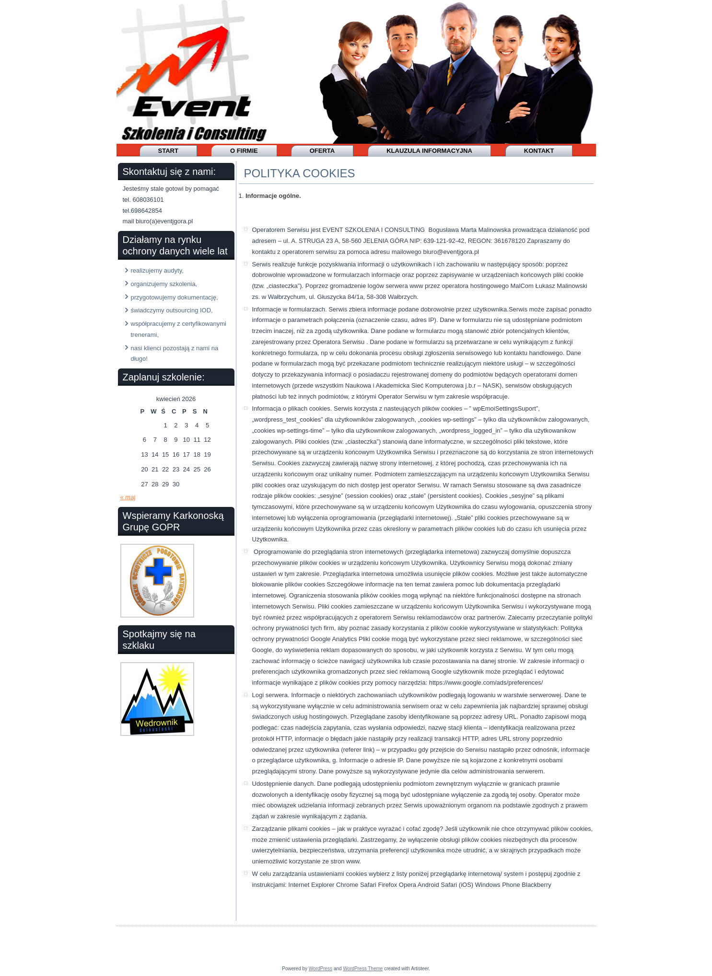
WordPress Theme (363, 968)
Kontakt (539, 150)
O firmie (244, 150)
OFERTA (322, 150)
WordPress (320, 968)
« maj (128, 497)
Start (168, 150)
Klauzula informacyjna (429, 150)
